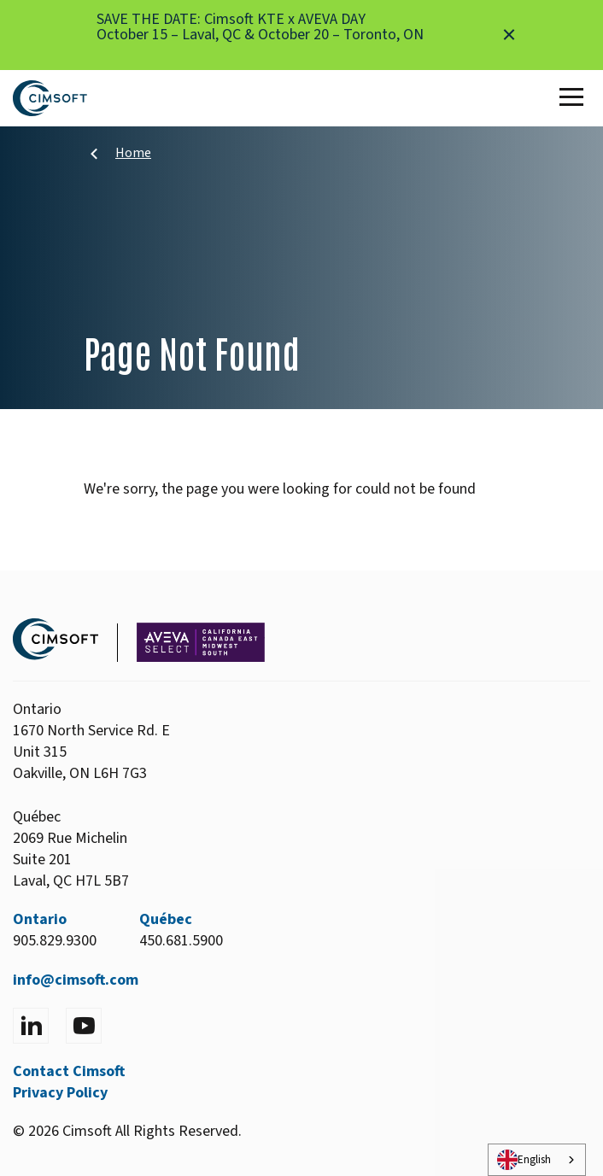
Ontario (40, 919)
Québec (165, 919)
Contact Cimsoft (69, 1071)
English (524, 1160)
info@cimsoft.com (75, 980)
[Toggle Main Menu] (574, 98)
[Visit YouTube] (84, 1026)
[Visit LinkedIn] (31, 1026)
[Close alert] (509, 35)
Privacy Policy (60, 1092)
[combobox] (537, 1160)
